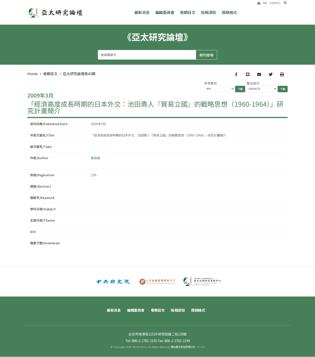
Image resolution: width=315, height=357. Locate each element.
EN (265, 3)
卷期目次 (187, 12)
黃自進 (95, 158)
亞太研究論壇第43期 (79, 73)
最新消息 (141, 12)
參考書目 (210, 83)
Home (32, 73)
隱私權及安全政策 (180, 347)
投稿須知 (208, 12)
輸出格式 (253, 83)
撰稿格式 (229, 12)
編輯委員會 (164, 12)
